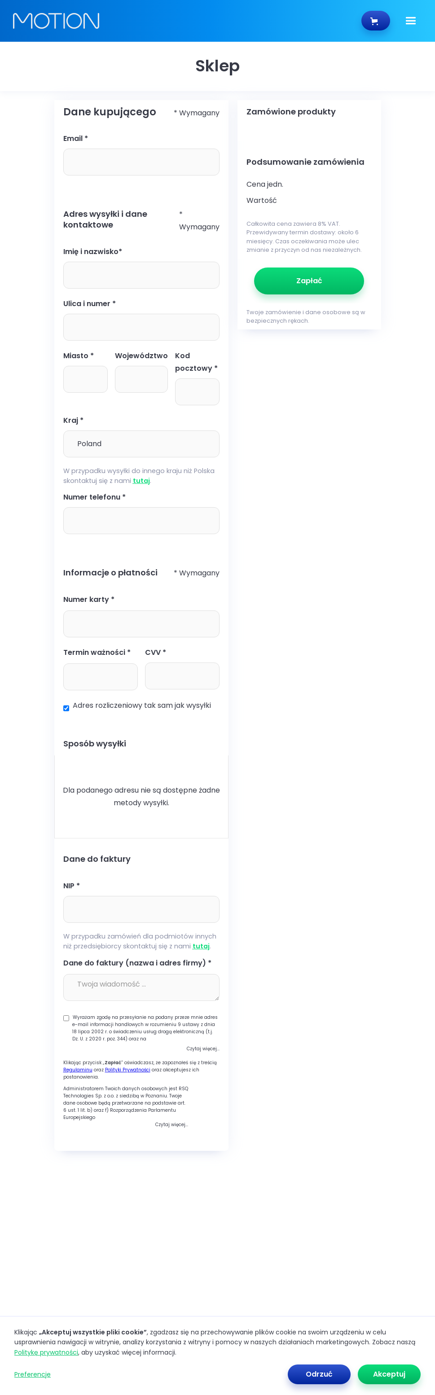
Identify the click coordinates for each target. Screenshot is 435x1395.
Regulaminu (77, 1069)
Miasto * (78, 356)
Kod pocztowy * (196, 362)
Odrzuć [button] (319, 1374)
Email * (75, 138)
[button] (410, 20)
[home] (187, 20)
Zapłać (309, 281)
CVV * (155, 652)
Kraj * (73, 420)
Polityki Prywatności (127, 1069)
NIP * (71, 886)
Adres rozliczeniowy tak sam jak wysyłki (142, 705)
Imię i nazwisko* (92, 251)
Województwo (141, 356)
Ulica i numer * (89, 303)
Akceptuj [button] (389, 1374)
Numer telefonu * (94, 497)
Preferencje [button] (32, 1374)
